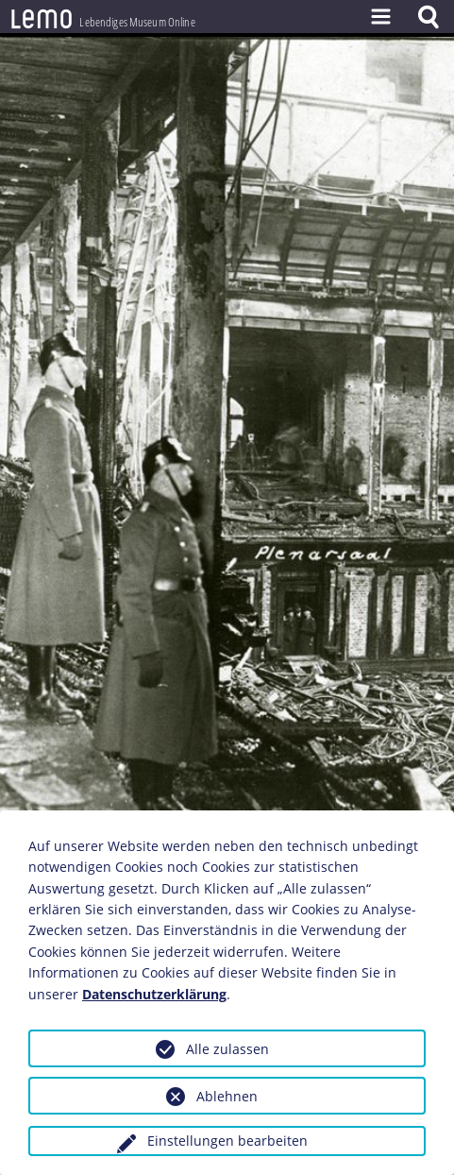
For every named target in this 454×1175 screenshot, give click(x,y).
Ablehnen (227, 1096)
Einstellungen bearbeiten (227, 1140)
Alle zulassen (227, 1049)
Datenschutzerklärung (154, 994)
